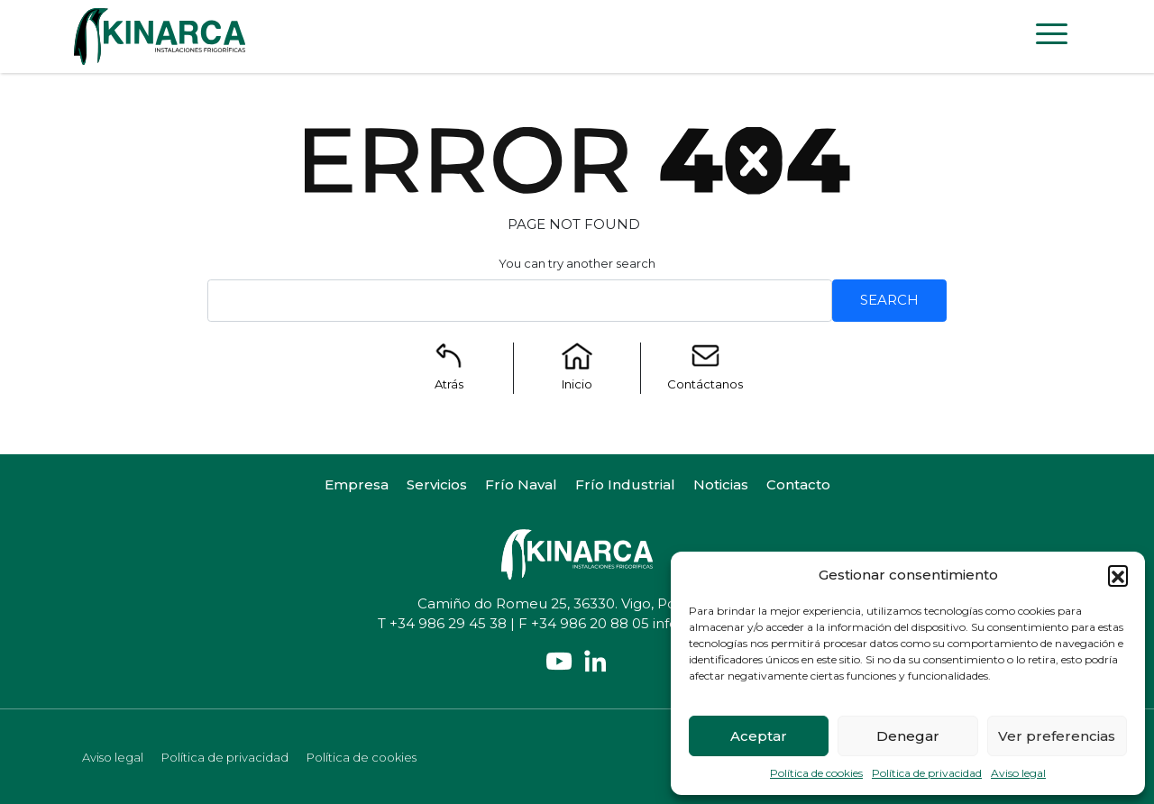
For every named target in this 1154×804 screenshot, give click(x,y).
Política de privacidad (927, 773)
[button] (1118, 575)
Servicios (437, 484)
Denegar (907, 736)
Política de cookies (816, 773)
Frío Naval (521, 484)
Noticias (720, 484)
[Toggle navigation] (1051, 36)
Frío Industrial (625, 484)
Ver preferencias (1056, 736)
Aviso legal (1018, 773)
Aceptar (758, 736)
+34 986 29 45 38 (448, 623)
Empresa (357, 484)
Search (889, 299)
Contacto (798, 484)
